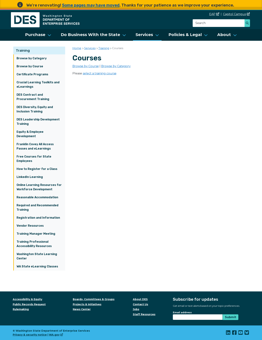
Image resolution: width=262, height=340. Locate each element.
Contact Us (140, 304)
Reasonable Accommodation (37, 197)
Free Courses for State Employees (34, 159)
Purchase (35, 34)
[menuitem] (38, 35)
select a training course (99, 73)
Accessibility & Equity (27, 299)
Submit (230, 317)
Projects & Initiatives (87, 304)
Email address (182, 312)
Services (144, 34)
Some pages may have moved (91, 5)
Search (248, 23)
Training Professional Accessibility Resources (34, 244)
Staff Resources (144, 314)
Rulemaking (21, 309)
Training (23, 50)
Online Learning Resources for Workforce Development (39, 187)
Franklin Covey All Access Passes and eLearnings (35, 146)
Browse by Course (30, 66)
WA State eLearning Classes (37, 266)
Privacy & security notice (30, 334)
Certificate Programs (32, 74)
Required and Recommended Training (37, 207)
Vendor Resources (30, 225)
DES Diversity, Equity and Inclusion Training (35, 109)
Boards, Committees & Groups (93, 299)
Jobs (136, 309)
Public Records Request (29, 304)
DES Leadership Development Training (38, 122)
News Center (82, 309)
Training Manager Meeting (36, 233)
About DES (140, 299)
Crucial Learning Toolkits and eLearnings (38, 84)
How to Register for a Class (37, 169)
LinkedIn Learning (30, 177)
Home (76, 48)
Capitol (236, 14)
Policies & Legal (185, 34)
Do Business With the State (90, 34)
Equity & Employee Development (30, 134)
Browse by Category (32, 58)
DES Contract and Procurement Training (33, 97)
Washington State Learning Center (37, 256)
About (224, 34)
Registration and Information (38, 217)
